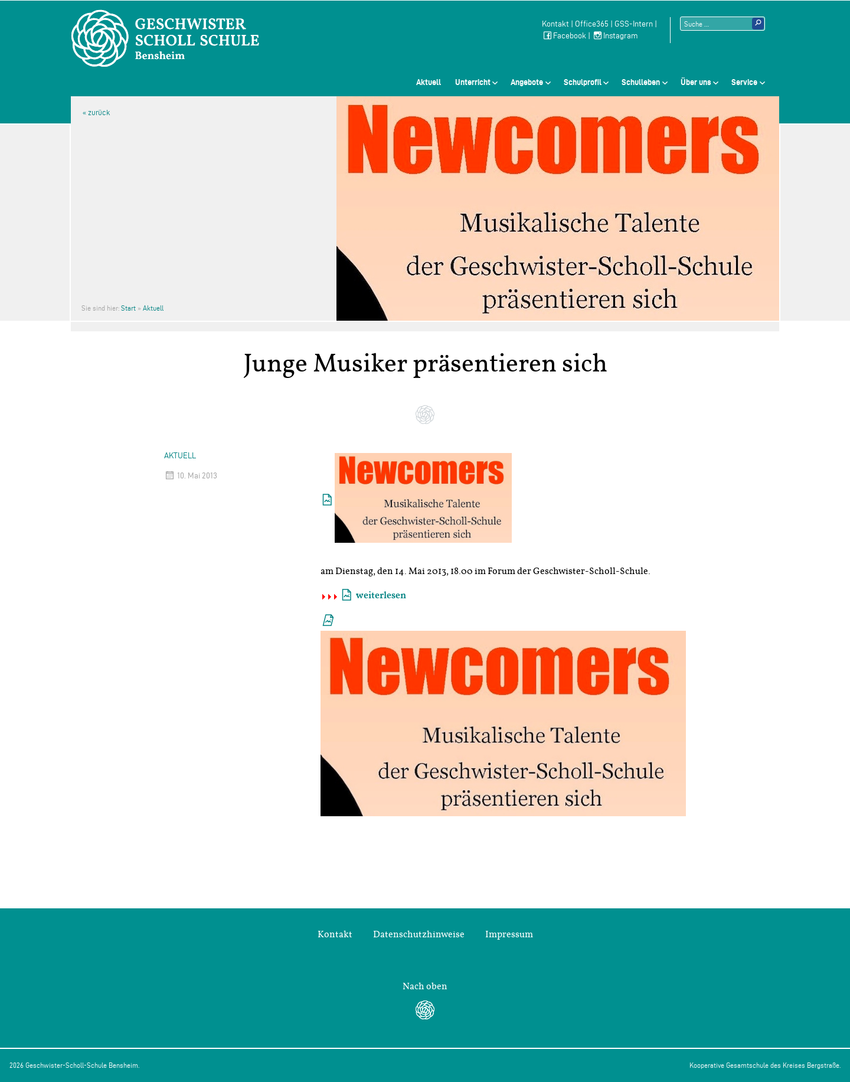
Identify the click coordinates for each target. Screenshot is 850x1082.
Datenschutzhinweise (419, 934)
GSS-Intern (633, 23)
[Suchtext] (722, 24)
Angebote (527, 82)
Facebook (564, 35)
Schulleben (641, 82)
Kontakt (555, 23)
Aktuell (428, 82)
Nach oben (425, 986)
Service (744, 82)
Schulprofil (582, 82)
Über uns (696, 82)
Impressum (509, 934)
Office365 (592, 23)
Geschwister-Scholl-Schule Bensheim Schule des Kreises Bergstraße (165, 38)
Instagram (615, 35)
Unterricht (473, 82)
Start (128, 308)
